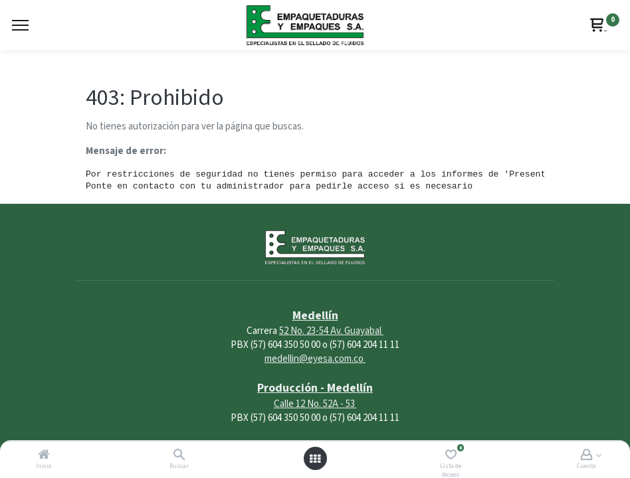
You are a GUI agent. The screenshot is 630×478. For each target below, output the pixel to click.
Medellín (315, 315)
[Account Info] (586, 456)
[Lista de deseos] (451, 456)
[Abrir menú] (315, 459)
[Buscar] (179, 456)
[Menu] (20, 25)
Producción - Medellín (315, 388)
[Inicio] (44, 456)
